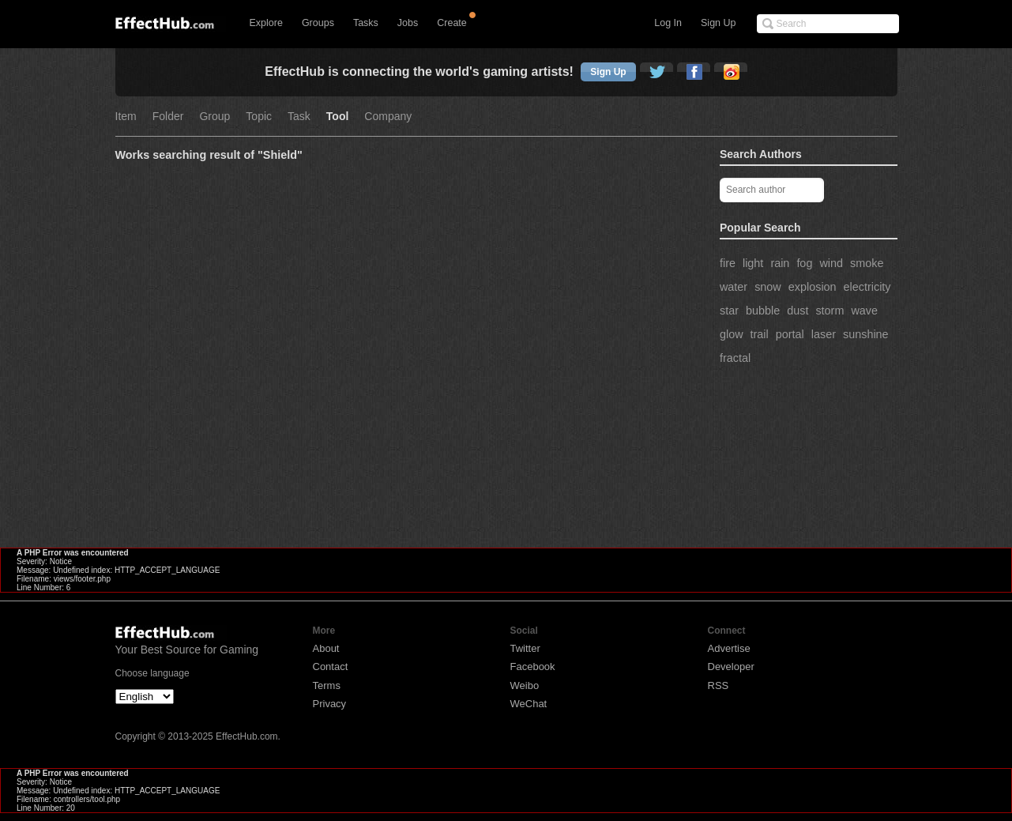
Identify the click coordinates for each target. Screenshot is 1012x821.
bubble (763, 310)
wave (864, 310)
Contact (330, 666)
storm (829, 310)
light (753, 263)
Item (126, 116)
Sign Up (718, 22)
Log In (668, 22)
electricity (867, 287)
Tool (337, 116)
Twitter (525, 648)
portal (790, 334)
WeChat (528, 704)
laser (823, 334)
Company (388, 116)
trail (760, 334)
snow (767, 287)
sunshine (866, 334)
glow (731, 334)
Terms (326, 685)
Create (452, 22)
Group (214, 116)
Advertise (729, 648)
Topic (259, 116)
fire (727, 263)
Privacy (330, 704)
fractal (735, 358)
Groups (318, 22)
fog (804, 263)
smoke (866, 263)
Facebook (532, 666)
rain (779, 263)
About (326, 648)
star (729, 310)
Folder (168, 116)
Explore (266, 22)
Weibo (525, 685)
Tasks (365, 22)
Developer (731, 666)
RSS (718, 685)
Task (299, 116)
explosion (812, 287)
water (733, 287)
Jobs (407, 22)
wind (831, 263)
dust (797, 310)
